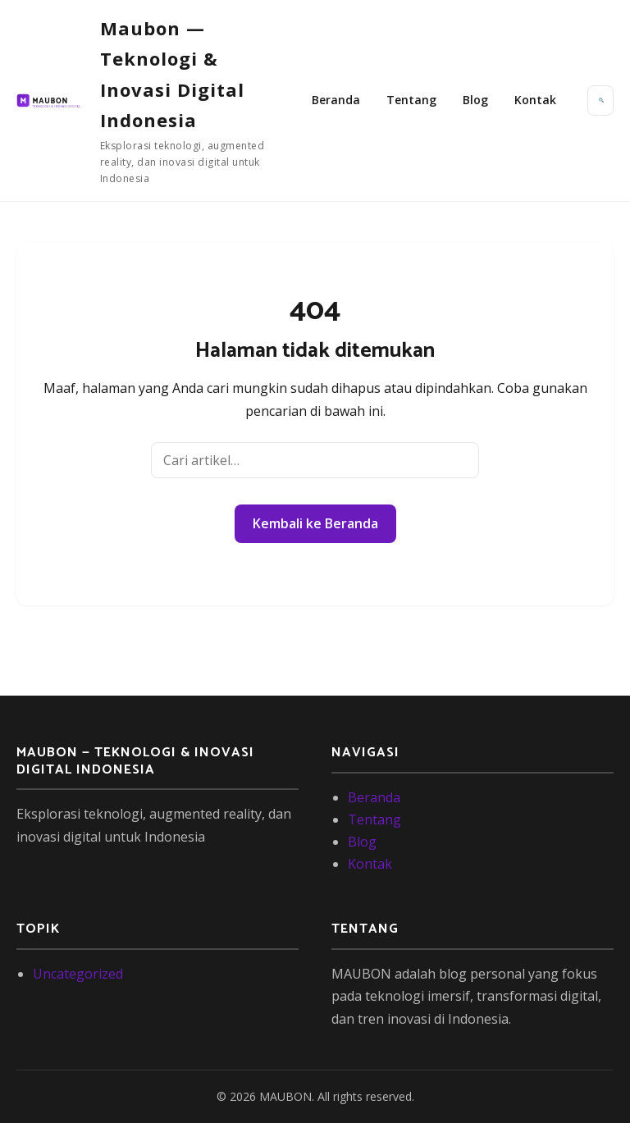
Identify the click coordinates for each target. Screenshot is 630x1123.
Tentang (411, 99)
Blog (475, 99)
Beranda (336, 99)
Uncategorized (78, 974)
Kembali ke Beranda (315, 523)
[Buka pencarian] (600, 100)
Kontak (535, 99)
